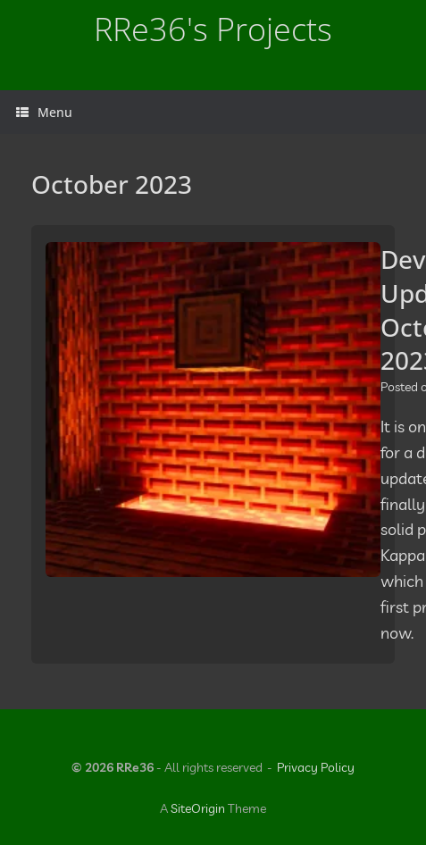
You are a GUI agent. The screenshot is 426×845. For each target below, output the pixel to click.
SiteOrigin (198, 808)
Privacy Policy (316, 767)
